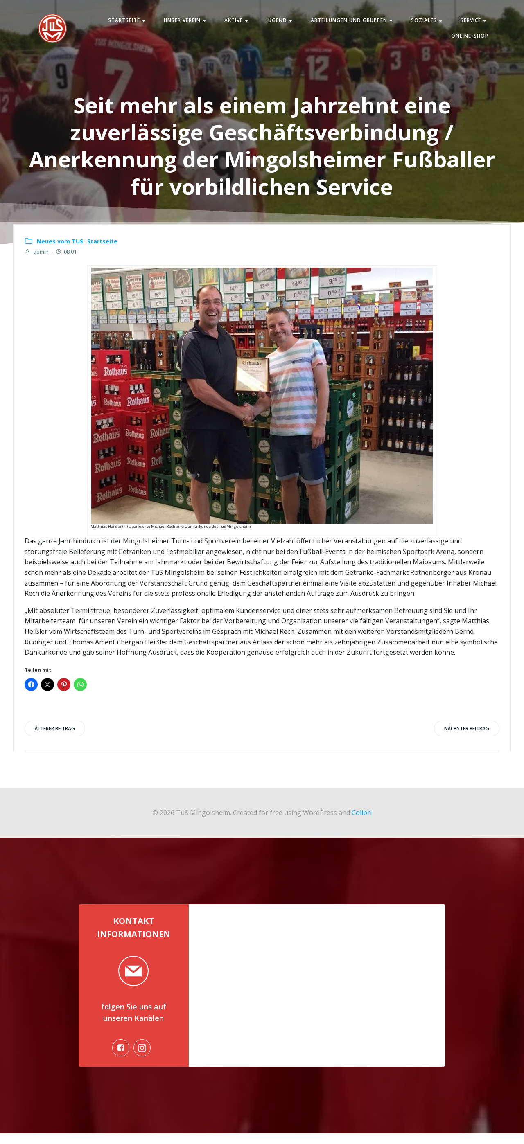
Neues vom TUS (60, 246)
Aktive (233, 21)
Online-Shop (465, 37)
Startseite (123, 21)
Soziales (423, 21)
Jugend (276, 21)
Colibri (362, 818)
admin (37, 257)
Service (470, 21)
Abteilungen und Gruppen (349, 21)
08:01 (66, 257)
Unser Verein (182, 21)
